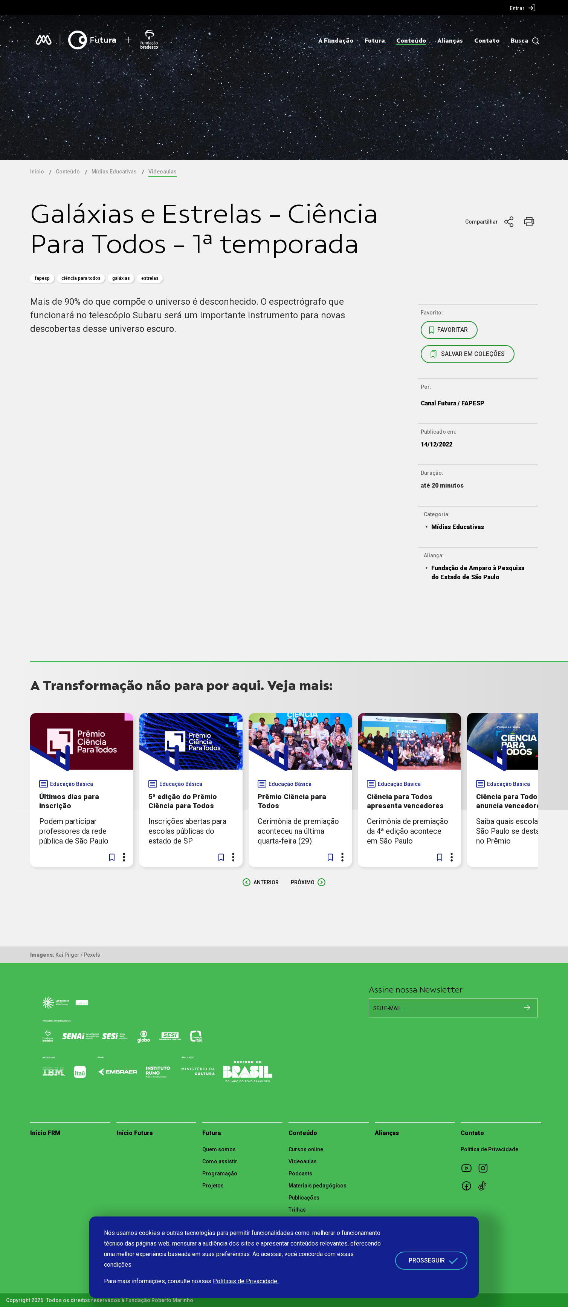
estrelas (150, 278)
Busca (519, 41)
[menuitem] (522, 7)
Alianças (450, 41)
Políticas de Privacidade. (245, 1281)
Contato (486, 41)
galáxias (121, 278)
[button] (112, 857)
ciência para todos (81, 278)
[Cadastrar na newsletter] (527, 1008)
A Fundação (335, 41)
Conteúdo (411, 41)
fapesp (42, 278)
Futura (375, 41)
